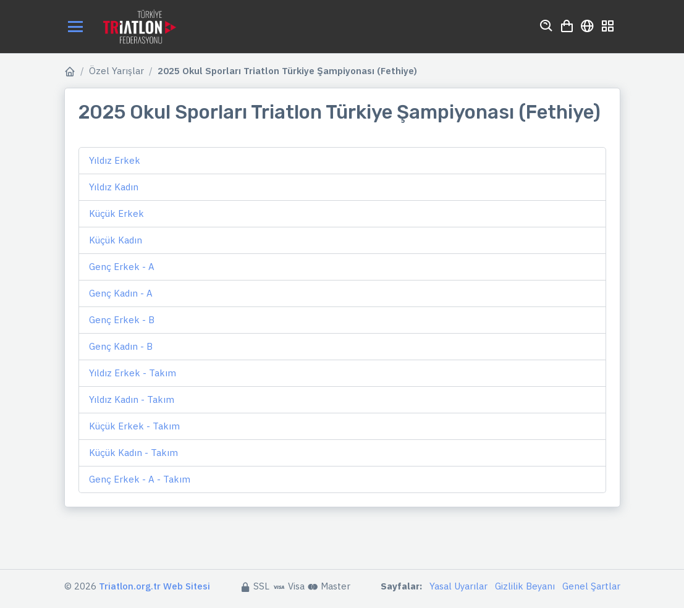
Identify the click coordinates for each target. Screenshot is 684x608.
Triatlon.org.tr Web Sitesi (154, 586)
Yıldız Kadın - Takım (131, 399)
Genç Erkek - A (121, 266)
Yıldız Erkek (114, 160)
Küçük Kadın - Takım (133, 452)
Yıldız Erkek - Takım (132, 373)
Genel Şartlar (591, 586)
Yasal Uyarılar (458, 586)
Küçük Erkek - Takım (134, 426)
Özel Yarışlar (116, 71)
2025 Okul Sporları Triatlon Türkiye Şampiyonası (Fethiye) (287, 71)
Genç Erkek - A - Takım (139, 479)
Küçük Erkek (116, 213)
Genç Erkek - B (121, 320)
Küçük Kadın (115, 240)
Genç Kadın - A (121, 293)
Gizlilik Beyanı (525, 586)
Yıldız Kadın (113, 187)
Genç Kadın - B (121, 346)
